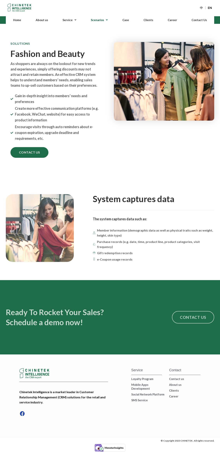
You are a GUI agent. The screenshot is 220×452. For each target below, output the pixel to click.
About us (41, 20)
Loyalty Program (142, 379)
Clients (148, 20)
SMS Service (139, 400)
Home (17, 20)
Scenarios (99, 20)
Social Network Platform (147, 394)
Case (125, 20)
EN (210, 7)
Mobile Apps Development (140, 386)
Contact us (176, 379)
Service (69, 20)
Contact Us (199, 20)
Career (172, 20)
